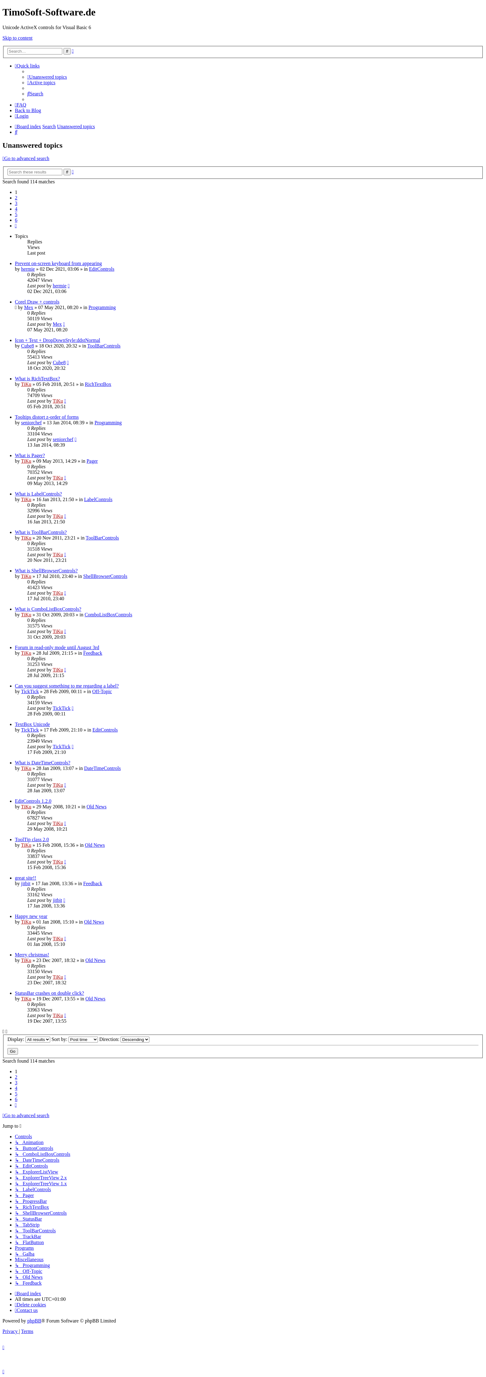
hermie (28, 269)
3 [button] (16, 203)
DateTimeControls (102, 768)
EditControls (101, 269)
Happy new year (31, 916)
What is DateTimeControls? (42, 762)
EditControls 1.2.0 (33, 801)
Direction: (124, 1039)
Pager (92, 461)
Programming (102, 307)
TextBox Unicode (32, 724)
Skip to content (17, 38)
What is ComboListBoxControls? (48, 609)
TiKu (26, 384)
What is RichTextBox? (37, 378)
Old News (96, 806)
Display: (28, 1039)
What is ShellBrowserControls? (46, 570)
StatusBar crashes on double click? (49, 993)
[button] (16, 225)
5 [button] (16, 214)
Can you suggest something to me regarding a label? (67, 685)
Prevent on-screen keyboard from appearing (58, 263)
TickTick (30, 691)
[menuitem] (47, 77)
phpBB (34, 1320)
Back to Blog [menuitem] (28, 110)
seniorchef (31, 422)
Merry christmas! (32, 954)
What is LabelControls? (38, 493)
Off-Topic (102, 691)
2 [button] (16, 197)
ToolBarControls (103, 345)
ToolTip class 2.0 (32, 839)
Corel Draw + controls (37, 301)
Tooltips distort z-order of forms (47, 417)
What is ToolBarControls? (41, 532)
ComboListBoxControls (108, 614)
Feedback (92, 653)
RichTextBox (98, 384)
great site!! (25, 878)
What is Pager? (30, 455)
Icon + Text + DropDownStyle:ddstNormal (57, 340)
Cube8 (27, 345)
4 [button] (16, 209)
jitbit (25, 883)
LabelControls (98, 499)
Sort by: (74, 1039)
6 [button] (16, 220)
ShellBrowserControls (105, 576)
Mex (28, 307)
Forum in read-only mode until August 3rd (57, 647)
